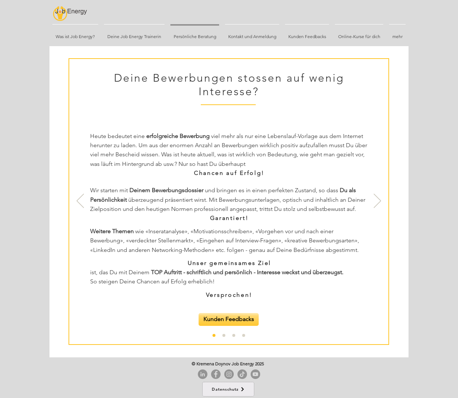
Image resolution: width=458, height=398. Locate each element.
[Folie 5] (223, 335)
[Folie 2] (233, 335)
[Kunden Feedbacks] (229, 319)
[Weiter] (377, 201)
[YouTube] (255, 374)
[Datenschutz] (228, 389)
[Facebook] (216, 374)
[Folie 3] (243, 335)
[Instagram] (229, 374)
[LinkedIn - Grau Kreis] (202, 374)
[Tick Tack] (242, 374)
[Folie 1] (214, 335)
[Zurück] (80, 201)
